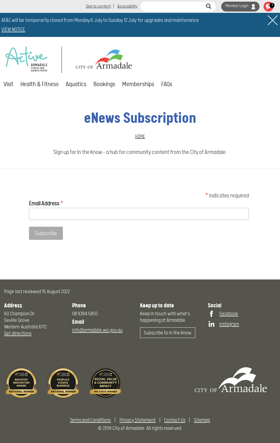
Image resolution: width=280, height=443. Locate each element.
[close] (272, 20)
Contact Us (174, 420)
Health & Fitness (40, 84)
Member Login (237, 5)
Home (140, 136)
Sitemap (202, 420)
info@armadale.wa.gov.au (97, 330)
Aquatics (76, 84)
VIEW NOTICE (13, 30)
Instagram (229, 324)
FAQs (166, 84)
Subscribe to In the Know (168, 333)
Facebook (228, 313)
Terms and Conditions (90, 420)
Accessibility (127, 6)
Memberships (138, 84)
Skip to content (98, 6)
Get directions (17, 333)
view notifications (268, 6)
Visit (8, 84)
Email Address (46, 203)
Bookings (104, 84)
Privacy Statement (137, 420)
